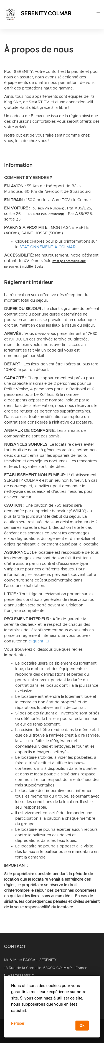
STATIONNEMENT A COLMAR (47, 247)
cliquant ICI (39, 641)
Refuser (17, 1023)
